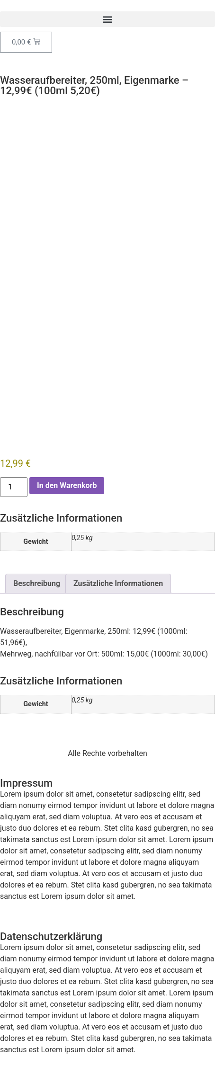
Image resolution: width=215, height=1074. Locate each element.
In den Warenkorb (67, 485)
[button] (107, 19)
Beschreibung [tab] (36, 583)
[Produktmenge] (13, 487)
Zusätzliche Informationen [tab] (118, 583)
